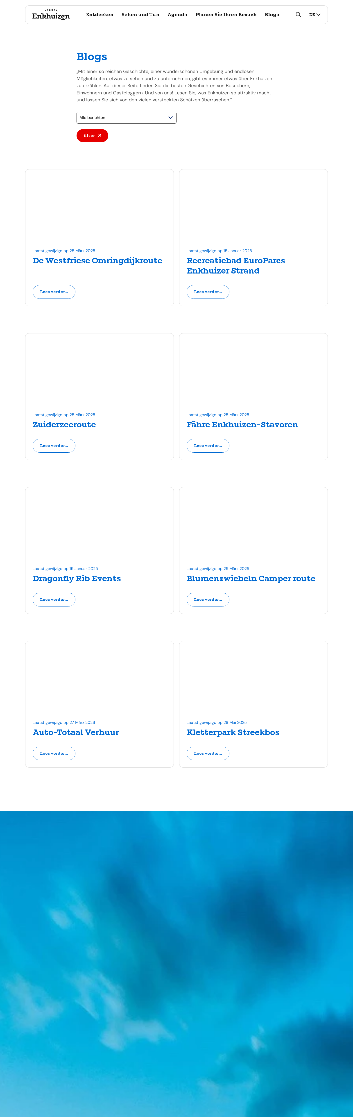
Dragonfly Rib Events (77, 579)
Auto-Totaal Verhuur (76, 732)
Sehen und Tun (140, 15)
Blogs (272, 15)
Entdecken (99, 15)
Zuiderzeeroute (64, 425)
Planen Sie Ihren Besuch (226, 15)
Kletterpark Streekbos (233, 732)
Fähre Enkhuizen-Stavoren (242, 425)
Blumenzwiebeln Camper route (251, 579)
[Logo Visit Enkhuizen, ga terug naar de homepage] (51, 15)
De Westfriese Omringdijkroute (97, 261)
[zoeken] (298, 14)
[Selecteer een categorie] (126, 118)
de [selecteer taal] (315, 14)
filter (92, 135)
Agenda (177, 15)
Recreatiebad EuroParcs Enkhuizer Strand (236, 266)
